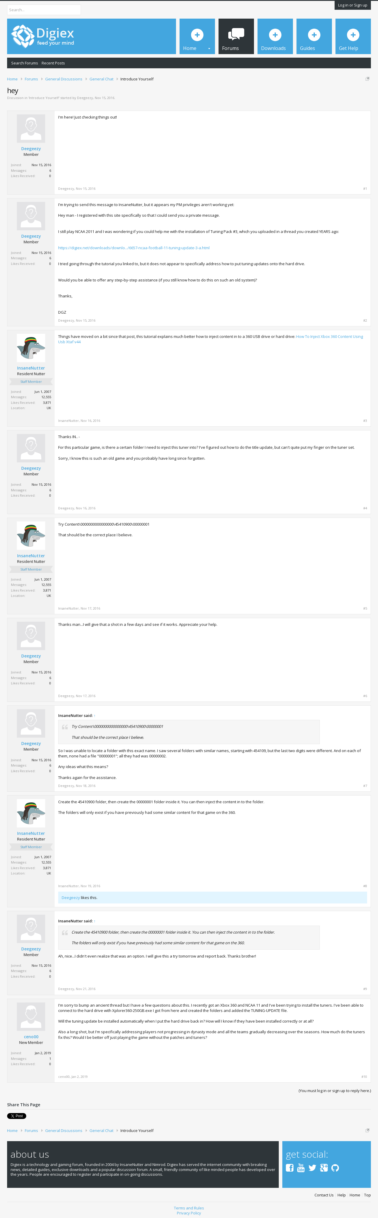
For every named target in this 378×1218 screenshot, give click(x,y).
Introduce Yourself (44, 97)
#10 (364, 1077)
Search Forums (24, 63)
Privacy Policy (189, 1213)
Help (342, 1195)
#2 (365, 320)
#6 (365, 696)
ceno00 (31, 1036)
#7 (365, 786)
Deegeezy (85, 97)
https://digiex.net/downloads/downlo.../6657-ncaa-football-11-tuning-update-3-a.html (134, 247)
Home (355, 1195)
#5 (365, 608)
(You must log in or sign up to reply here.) (335, 1090)
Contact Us (324, 1195)
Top (367, 1195)
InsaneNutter (31, 368)
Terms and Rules (189, 1208)
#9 (365, 989)
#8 (365, 886)
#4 (365, 508)
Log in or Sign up (352, 5)
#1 (365, 189)
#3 (365, 421)
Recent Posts (53, 63)
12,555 (46, 397)
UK (49, 408)
